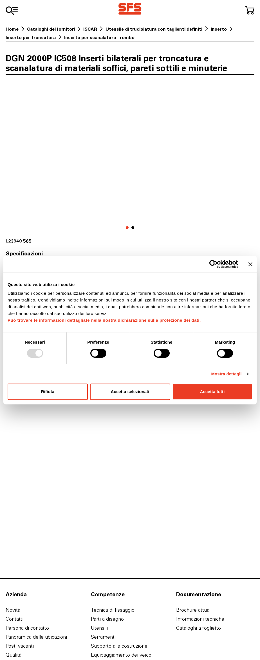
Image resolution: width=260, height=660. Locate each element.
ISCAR (90, 29)
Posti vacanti (20, 646)
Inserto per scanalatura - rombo (99, 37)
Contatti (14, 619)
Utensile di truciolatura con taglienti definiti (154, 29)
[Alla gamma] (12, 10)
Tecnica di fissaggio (113, 610)
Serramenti (103, 637)
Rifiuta (47, 391)
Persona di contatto (27, 628)
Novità (13, 610)
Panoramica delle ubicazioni (36, 637)
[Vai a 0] (127, 227)
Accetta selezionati (130, 391)
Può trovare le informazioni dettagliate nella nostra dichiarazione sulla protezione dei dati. (104, 320)
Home (12, 29)
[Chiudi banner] (250, 264)
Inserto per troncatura (31, 37)
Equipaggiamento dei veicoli (122, 655)
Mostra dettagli (226, 373)
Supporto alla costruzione (119, 646)
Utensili (99, 628)
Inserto (219, 29)
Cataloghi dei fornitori (51, 29)
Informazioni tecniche (200, 619)
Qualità (13, 655)
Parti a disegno (107, 619)
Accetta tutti (212, 391)
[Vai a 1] (132, 227)
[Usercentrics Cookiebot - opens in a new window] (213, 264)
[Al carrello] (249, 10)
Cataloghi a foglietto (198, 628)
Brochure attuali (194, 610)
